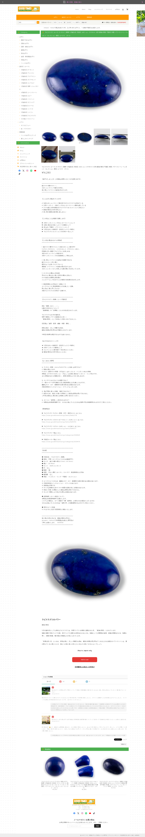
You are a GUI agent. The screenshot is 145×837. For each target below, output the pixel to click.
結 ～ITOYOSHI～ (26, 129)
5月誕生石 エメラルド (27, 83)
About (83, 9)
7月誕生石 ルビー (26, 96)
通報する (123, 744)
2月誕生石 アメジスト (27, 73)
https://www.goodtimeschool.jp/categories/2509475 (61, 441)
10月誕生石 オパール (27, 105)
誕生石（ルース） (67, 17)
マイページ (109, 9)
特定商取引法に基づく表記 (28, 166)
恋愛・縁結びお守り (27, 46)
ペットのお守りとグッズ (28, 135)
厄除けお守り (25, 43)
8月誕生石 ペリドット (27, 99)
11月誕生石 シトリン (27, 112)
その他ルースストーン (28, 119)
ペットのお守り (25, 63)
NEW (55, 22)
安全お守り (24, 53)
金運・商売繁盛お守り (28, 56)
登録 (97, 826)
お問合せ (117, 9)
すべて (49, 681)
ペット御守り (76, 22)
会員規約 (137, 835)
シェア (125, 739)
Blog (90, 9)
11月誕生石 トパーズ (27, 109)
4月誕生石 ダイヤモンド (28, 79)
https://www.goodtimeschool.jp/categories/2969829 (61, 435)
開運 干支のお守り (26, 40)
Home (77, 9)
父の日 (69, 22)
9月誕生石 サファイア (27, 102)
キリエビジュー (25, 125)
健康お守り (24, 50)
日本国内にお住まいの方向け (85, 667)
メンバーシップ (98, 9)
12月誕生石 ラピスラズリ (28, 115)
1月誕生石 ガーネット (27, 70)
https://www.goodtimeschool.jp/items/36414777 (59, 428)
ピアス (78, 17)
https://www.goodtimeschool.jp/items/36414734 (59, 422)
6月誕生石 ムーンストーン (29, 92)
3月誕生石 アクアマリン (28, 76)
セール (60, 22)
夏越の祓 (84, 22)
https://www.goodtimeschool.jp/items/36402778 (59, 415)
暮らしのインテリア (27, 138)
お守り (56, 17)
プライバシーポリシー (27, 163)
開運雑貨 (89, 17)
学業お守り (24, 60)
